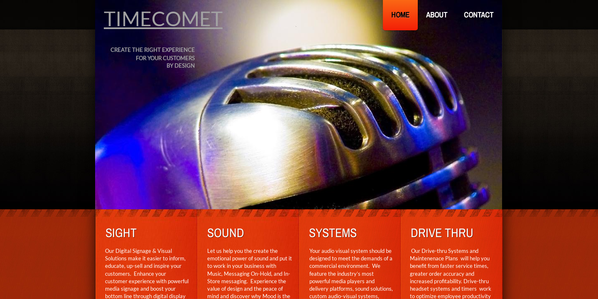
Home (400, 15)
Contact (478, 15)
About (436, 15)
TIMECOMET (163, 18)
